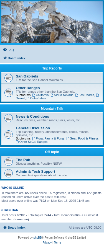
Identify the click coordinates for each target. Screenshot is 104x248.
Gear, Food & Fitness (82, 138)
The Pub (23, 160)
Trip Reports (52, 68)
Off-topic (52, 152)
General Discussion (33, 128)
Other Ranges (28, 88)
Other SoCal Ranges (31, 141)
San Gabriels (27, 76)
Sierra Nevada (61, 95)
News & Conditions (32, 116)
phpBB (38, 237)
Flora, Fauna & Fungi (48, 138)
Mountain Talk (52, 108)
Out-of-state (36, 98)
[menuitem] (8, 49)
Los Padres (84, 95)
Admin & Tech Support (35, 171)
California (40, 95)
